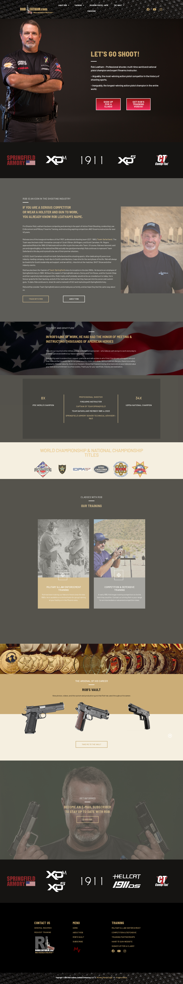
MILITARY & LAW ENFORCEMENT (126, 928)
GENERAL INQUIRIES (43, 928)
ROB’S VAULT (78, 937)
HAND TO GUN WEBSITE (122, 941)
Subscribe (91, 11)
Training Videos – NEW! (99, 5)
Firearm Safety (121, 977)
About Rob (63, 5)
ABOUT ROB (78, 932)
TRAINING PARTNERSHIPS (123, 937)
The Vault (119, 5)
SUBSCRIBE (78, 941)
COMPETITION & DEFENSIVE (124, 932)
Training (79, 5)
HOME (75, 928)
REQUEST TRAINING (42, 932)
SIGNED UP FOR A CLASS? (123, 946)
